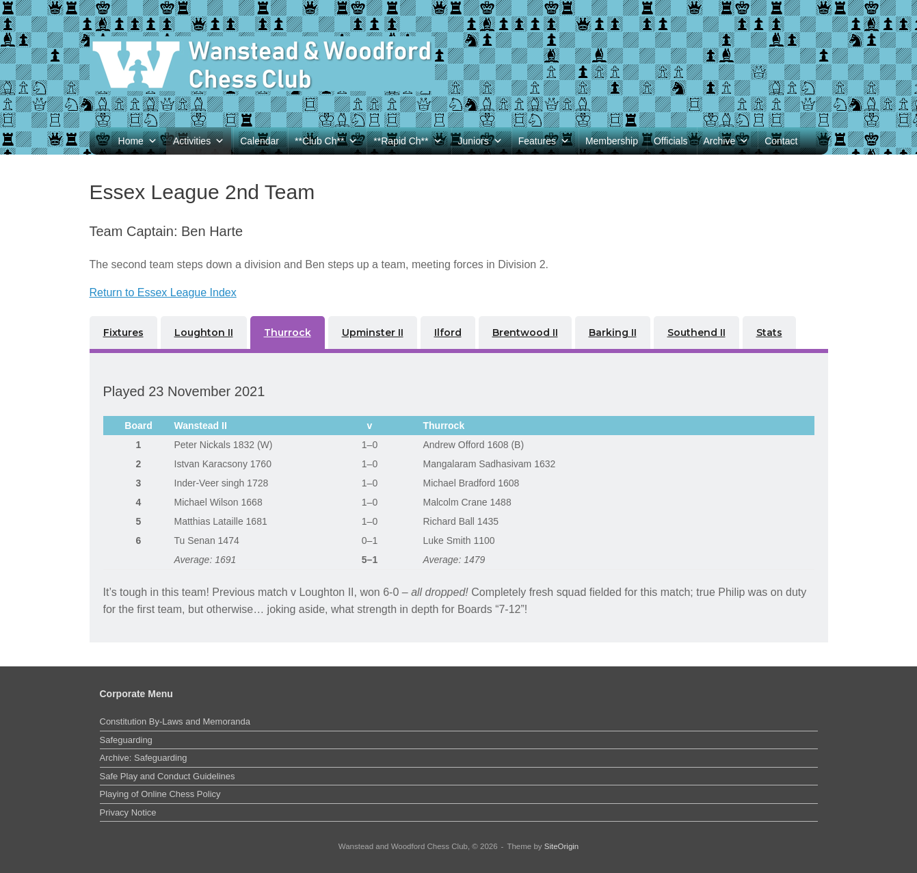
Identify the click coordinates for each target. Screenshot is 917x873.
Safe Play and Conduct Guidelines (167, 776)
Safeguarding (126, 740)
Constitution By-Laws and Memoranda (175, 721)
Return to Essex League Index (163, 292)
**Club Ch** (326, 141)
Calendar (259, 140)
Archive (726, 141)
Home (137, 141)
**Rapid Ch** (407, 141)
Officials (671, 140)
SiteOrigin (561, 846)
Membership (611, 140)
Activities (198, 141)
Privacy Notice (128, 812)
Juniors (480, 141)
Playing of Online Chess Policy (160, 794)
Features (544, 141)
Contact (781, 140)
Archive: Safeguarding (143, 758)
